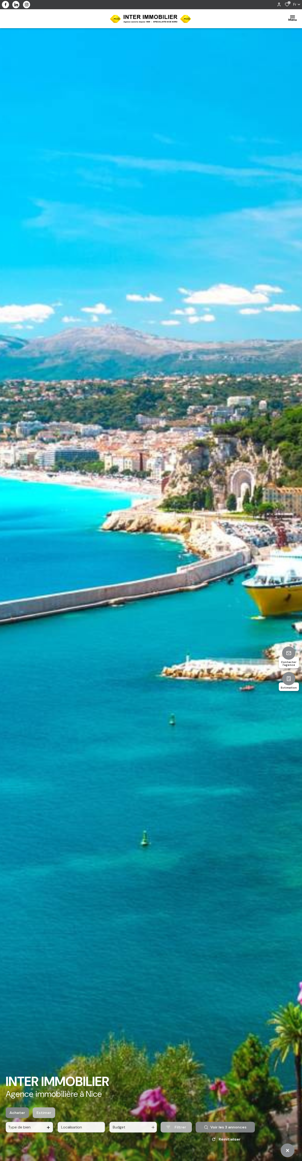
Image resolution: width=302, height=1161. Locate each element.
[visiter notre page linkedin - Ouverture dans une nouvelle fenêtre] (16, 4)
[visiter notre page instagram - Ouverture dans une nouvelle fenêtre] (26, 4)
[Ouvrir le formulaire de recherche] (176, 1133)
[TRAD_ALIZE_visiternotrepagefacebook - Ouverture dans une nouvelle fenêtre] (5, 4)
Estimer (43, 1119)
